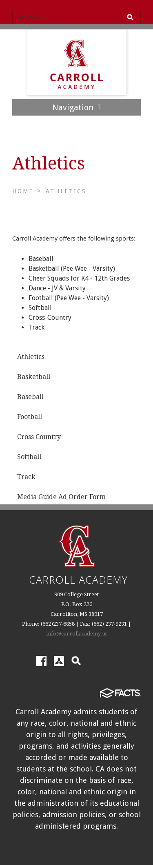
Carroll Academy (78, 579)
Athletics (66, 191)
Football (29, 417)
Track (26, 477)
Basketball (33, 377)
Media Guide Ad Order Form (61, 497)
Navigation (76, 107)
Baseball (30, 397)
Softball (29, 457)
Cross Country (39, 437)
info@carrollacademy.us (76, 634)
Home (22, 191)
